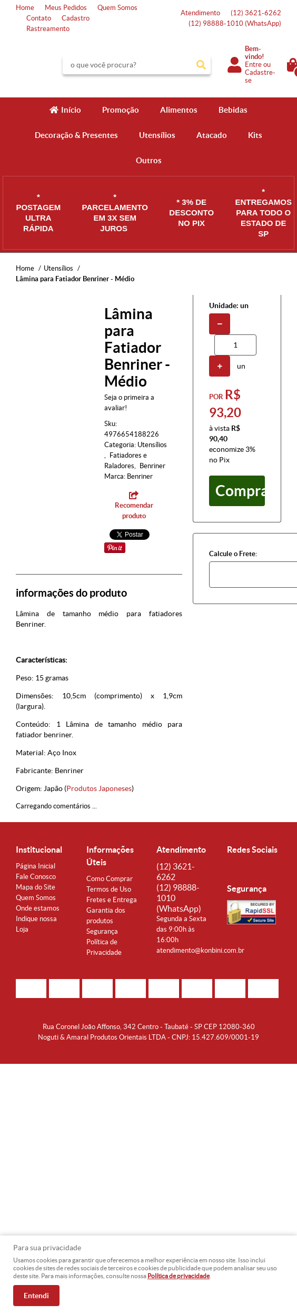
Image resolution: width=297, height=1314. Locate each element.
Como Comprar (109, 879)
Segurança (102, 931)
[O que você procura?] (201, 64)
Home (25, 8)
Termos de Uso (108, 889)
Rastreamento (48, 29)
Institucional (39, 849)
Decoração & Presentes (76, 135)
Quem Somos (117, 8)
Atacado (211, 135)
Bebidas (233, 109)
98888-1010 (235, 23)
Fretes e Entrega (111, 900)
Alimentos (178, 109)
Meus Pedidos (66, 8)
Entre (253, 64)
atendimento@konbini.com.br (200, 950)
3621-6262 (256, 13)
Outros (149, 160)
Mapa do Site (35, 887)
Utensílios (157, 135)
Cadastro (76, 18)
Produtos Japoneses (99, 788)
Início (71, 109)
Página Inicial (35, 866)
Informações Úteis (110, 856)
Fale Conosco (36, 877)
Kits (255, 135)
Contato (38, 18)
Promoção (120, 109)
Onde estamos (38, 908)
